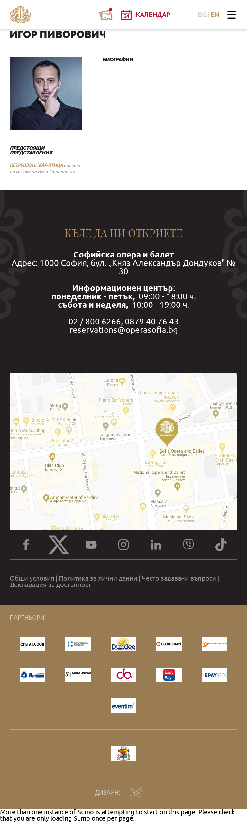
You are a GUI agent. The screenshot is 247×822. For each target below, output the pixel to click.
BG (202, 15)
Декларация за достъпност (50, 585)
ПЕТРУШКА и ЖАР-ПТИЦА (36, 165)
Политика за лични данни (98, 578)
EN (215, 15)
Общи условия (32, 578)
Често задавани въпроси (179, 578)
